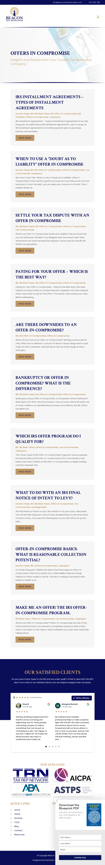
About (17, 814)
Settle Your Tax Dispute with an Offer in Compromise (52, 218)
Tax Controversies (25, 229)
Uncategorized (38, 507)
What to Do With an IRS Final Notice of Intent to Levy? (48, 495)
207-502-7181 (94, 2)
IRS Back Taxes (42, 113)
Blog (16, 826)
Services (18, 818)
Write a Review (81, 698)
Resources (19, 834)
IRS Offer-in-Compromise (64, 113)
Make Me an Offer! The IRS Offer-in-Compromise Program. (51, 610)
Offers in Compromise (37, 117)
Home (17, 809)
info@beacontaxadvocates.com (67, 2)
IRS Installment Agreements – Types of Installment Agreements (49, 102)
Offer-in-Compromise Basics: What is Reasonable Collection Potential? (51, 554)
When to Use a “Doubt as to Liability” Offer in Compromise (50, 161)
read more (25, 137)
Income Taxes (23, 113)
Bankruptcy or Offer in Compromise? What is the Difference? (43, 383)
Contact (18, 830)
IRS (32, 113)
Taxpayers (55, 117)
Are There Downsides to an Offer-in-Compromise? (46, 327)
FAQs (16, 822)
